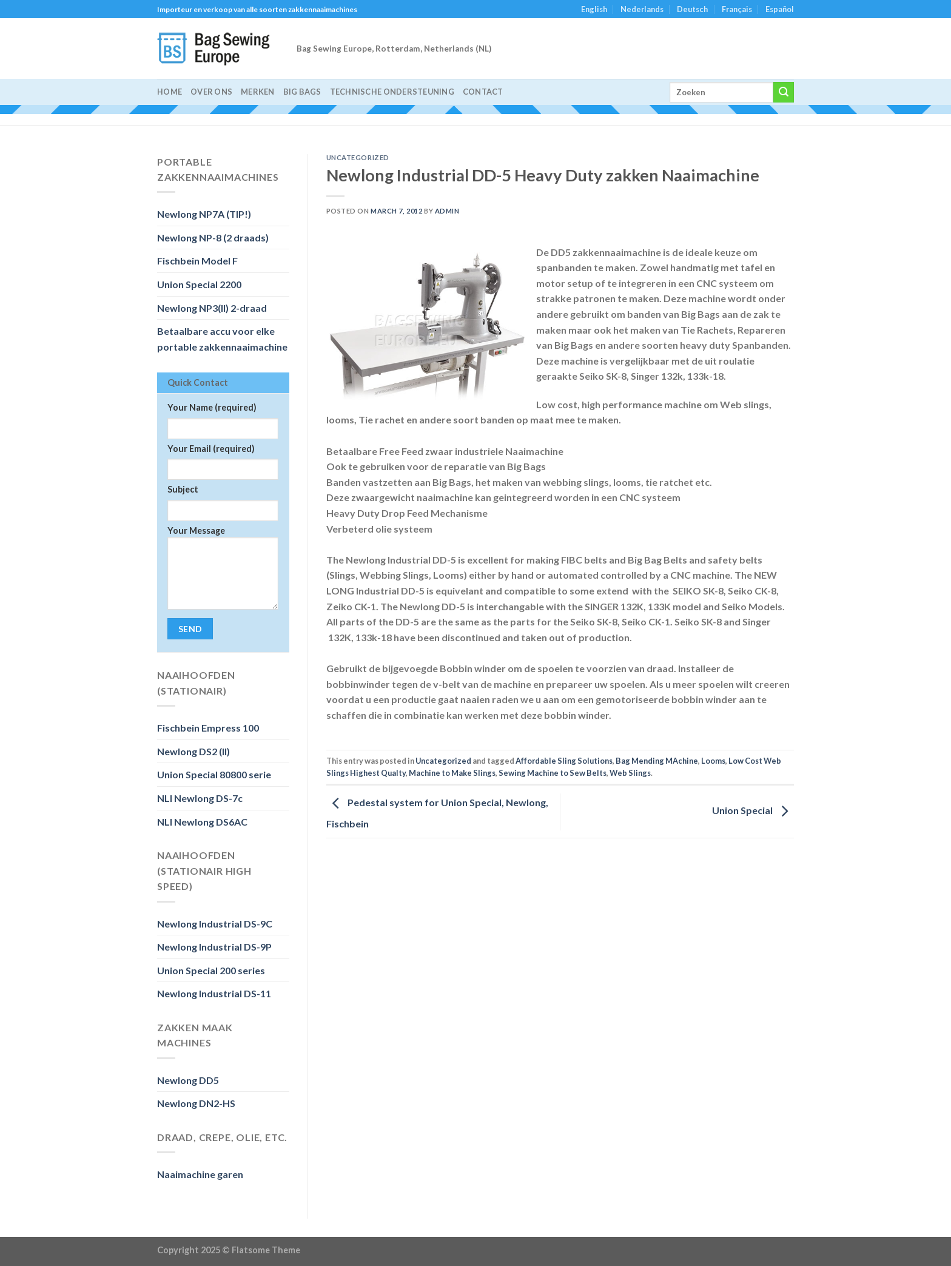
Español (779, 9)
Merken (258, 91)
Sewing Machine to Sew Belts (553, 773)
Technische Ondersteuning (392, 91)
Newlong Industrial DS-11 (214, 993)
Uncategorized (357, 157)
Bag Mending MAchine (657, 761)
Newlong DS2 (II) (193, 751)
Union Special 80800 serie (214, 774)
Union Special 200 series (211, 970)
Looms (713, 761)
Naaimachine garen (200, 1174)
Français (737, 9)
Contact (483, 91)
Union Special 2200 (199, 284)
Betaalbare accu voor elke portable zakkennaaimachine (222, 338)
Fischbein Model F (197, 260)
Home (169, 91)
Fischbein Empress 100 (208, 727)
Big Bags (302, 91)
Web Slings (630, 773)
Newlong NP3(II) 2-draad (212, 308)
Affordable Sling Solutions (564, 761)
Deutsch (692, 9)
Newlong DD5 (188, 1080)
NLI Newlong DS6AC (202, 821)
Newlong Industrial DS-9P (214, 946)
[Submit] (783, 92)
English (594, 9)
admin (447, 211)
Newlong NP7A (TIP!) (204, 214)
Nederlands (642, 9)
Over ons (211, 91)
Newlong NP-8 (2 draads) (213, 237)
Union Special (753, 810)
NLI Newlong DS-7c (200, 798)
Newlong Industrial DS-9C (214, 923)
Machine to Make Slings (452, 773)
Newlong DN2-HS (196, 1103)
